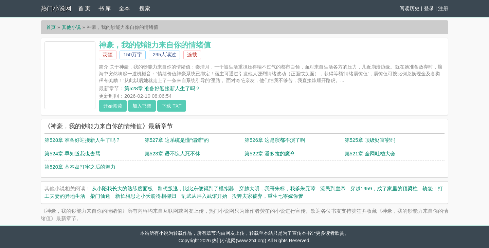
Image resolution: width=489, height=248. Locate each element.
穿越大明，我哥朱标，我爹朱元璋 (277, 188)
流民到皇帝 (333, 188)
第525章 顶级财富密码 (370, 140)
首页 (51, 27)
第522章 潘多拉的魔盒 (269, 153)
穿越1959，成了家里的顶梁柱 (384, 188)
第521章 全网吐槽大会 (370, 153)
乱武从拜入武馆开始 (204, 196)
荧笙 (108, 54)
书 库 (104, 8)
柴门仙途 (100, 196)
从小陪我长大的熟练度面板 (122, 188)
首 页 (84, 8)
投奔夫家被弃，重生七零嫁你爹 (267, 196)
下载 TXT (171, 106)
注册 (443, 8)
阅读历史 (409, 8)
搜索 (144, 8)
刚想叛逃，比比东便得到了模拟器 (196, 188)
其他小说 (71, 27)
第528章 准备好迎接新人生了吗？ (162, 88)
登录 (429, 8)
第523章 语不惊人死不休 (172, 153)
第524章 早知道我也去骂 (72, 153)
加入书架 (141, 106)
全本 (124, 8)
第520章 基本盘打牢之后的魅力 (79, 167)
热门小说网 (56, 8)
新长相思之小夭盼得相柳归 (145, 196)
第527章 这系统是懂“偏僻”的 (177, 140)
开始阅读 (112, 106)
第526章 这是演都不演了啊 (274, 140)
